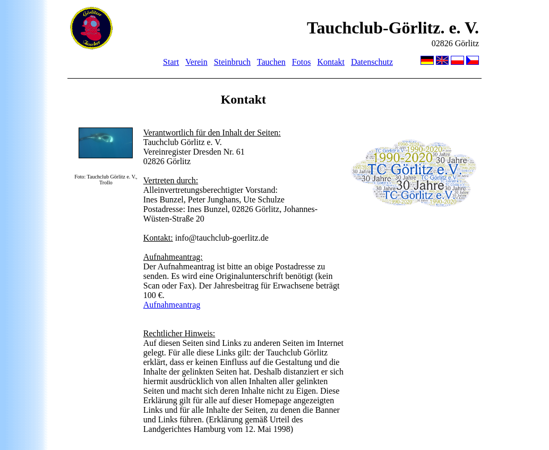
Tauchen (271, 61)
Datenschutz (372, 61)
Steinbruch (232, 61)
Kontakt (331, 61)
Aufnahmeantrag (172, 304)
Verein (196, 61)
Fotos (301, 61)
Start (171, 61)
